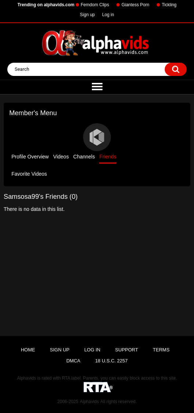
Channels (84, 157)
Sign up (87, 14)
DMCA (73, 360)
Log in (108, 14)
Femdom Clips (95, 4)
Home (28, 349)
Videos (61, 157)
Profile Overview (30, 157)
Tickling (169, 4)
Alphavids (89, 401)
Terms (161, 349)
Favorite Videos (29, 174)
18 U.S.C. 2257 (111, 360)
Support (126, 349)
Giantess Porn (135, 4)
